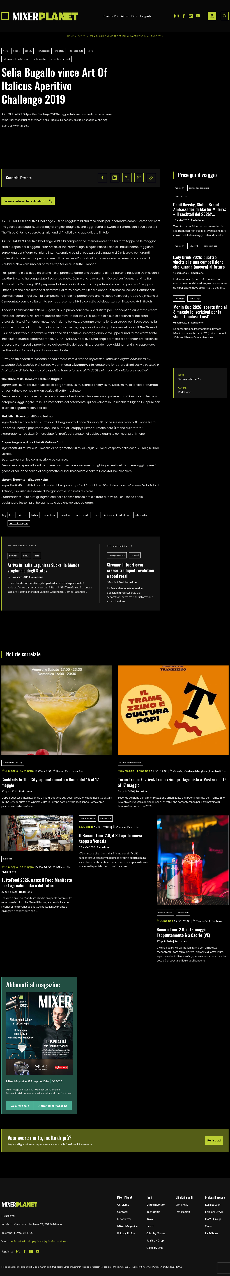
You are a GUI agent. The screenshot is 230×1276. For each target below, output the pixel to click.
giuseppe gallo (76, 50)
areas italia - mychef (60, 59)
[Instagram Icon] (176, 16)
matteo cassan (88, 818)
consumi (134, 555)
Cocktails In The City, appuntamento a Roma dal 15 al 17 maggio (50, 782)
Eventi (82, 36)
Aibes (124, 16)
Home (70, 36)
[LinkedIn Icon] (191, 16)
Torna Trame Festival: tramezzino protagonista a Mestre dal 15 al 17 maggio (172, 782)
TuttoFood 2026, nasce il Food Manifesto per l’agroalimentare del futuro (36, 883)
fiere (5, 50)
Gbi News (182, 1204)
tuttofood (7, 858)
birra (37, 555)
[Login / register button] (212, 16)
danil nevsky (181, 196)
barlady (28, 50)
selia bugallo (39, 59)
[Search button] (225, 16)
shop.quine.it (35, 1241)
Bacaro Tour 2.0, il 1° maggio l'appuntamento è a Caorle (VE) (183, 932)
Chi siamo (123, 1204)
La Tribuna (211, 1233)
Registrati (214, 1140)
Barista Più (111, 16)
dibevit (26, 555)
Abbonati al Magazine (52, 1105)
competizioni (43, 50)
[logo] (46, 16)
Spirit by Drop (155, 1240)
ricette (16, 50)
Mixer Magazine (127, 1226)
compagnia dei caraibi (199, 187)
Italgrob (145, 16)
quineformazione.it (56, 1241)
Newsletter (124, 1218)
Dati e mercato (155, 1204)
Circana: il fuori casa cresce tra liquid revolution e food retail (130, 570)
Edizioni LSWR (214, 1211)
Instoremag (183, 1211)
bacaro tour (105, 818)
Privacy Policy (126, 1233)
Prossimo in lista (120, 546)
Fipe (134, 16)
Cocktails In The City (12, 762)
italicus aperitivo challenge (15, 59)
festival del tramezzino (130, 762)
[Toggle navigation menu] (5, 16)
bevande (13, 555)
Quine (208, 1226)
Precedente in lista (22, 545)
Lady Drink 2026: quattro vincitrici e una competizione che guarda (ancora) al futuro (199, 262)
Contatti (122, 1211)
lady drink (193, 245)
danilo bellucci (210, 245)
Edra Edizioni (213, 1204)
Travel (150, 1218)
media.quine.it (17, 1241)
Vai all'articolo (19, 1105)
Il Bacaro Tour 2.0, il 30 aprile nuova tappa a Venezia (110, 838)
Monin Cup (194, 298)
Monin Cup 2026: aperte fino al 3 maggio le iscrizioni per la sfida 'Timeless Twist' (200, 311)
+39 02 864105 (23, 1232)
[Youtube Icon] (198, 16)
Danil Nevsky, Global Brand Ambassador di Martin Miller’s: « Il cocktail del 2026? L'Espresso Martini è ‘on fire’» (199, 209)
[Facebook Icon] (183, 16)
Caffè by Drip (154, 1247)
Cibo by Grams (155, 1233)
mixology (59, 50)
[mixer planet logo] (19, 1204)
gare (90, 50)
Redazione (37, 576)
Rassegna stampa (117, 555)
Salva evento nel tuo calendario (28, 201)
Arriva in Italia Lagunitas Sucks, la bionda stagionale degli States (43, 568)
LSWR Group (213, 1218)
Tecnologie (153, 1211)
